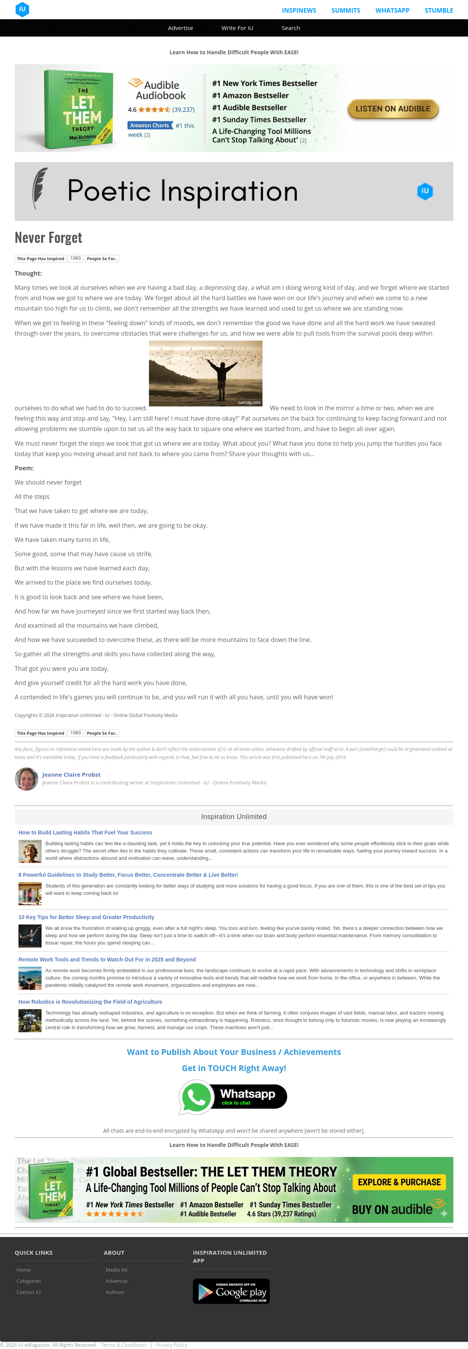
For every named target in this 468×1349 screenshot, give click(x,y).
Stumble (439, 10)
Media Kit (117, 1269)
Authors (115, 1292)
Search (291, 28)
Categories (29, 1280)
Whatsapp (393, 10)
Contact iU (29, 1292)
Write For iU (237, 28)
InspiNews (299, 10)
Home (24, 1269)
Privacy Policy (171, 1344)
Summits (346, 10)
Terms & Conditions (124, 1344)
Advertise (180, 28)
